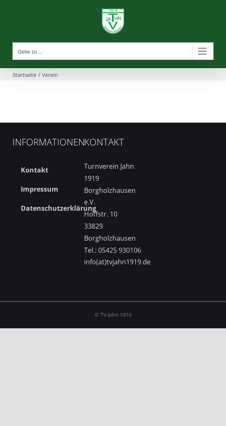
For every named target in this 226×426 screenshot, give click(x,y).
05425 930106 (119, 250)
